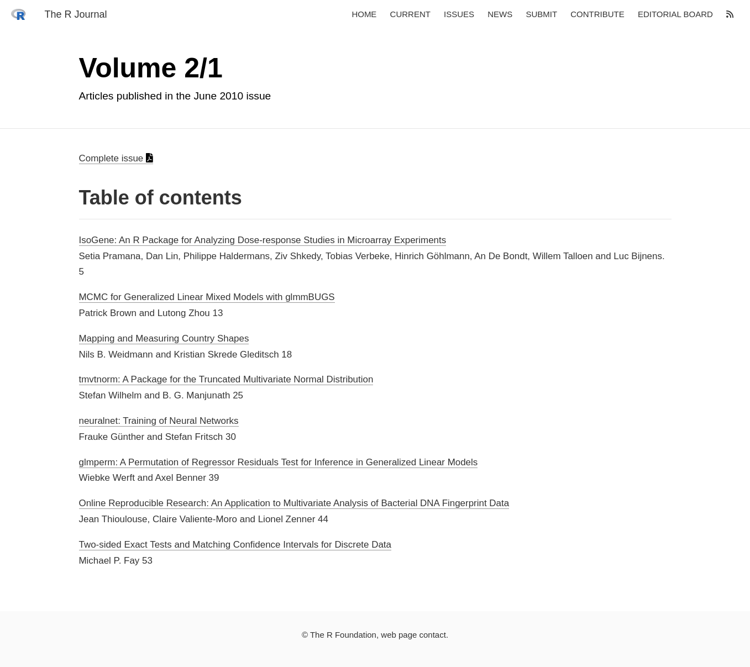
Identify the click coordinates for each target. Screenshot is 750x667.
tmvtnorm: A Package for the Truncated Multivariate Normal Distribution (226, 379)
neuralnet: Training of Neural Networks (159, 421)
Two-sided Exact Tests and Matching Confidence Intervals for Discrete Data (235, 544)
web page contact (413, 634)
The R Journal (75, 14)
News (499, 14)
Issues (459, 14)
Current (410, 14)
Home (364, 14)
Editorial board (675, 14)
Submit (541, 14)
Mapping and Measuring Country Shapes (164, 338)
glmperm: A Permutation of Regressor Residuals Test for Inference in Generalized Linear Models (278, 462)
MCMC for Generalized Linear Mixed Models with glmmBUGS (207, 297)
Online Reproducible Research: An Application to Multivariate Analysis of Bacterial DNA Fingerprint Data (294, 503)
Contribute (597, 14)
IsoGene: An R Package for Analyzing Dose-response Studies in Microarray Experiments (263, 240)
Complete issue (116, 158)
